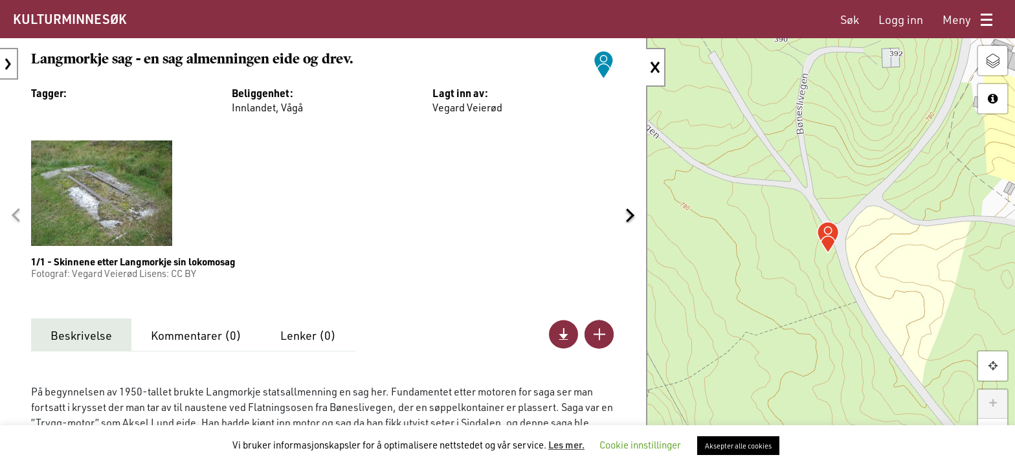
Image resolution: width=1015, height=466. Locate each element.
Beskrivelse (81, 335)
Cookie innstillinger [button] (640, 444)
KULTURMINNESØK (69, 18)
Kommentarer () (196, 335)
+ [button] (992, 404)
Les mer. (566, 444)
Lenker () (308, 335)
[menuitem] (850, 19)
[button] (15, 215)
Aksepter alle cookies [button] (738, 445)
